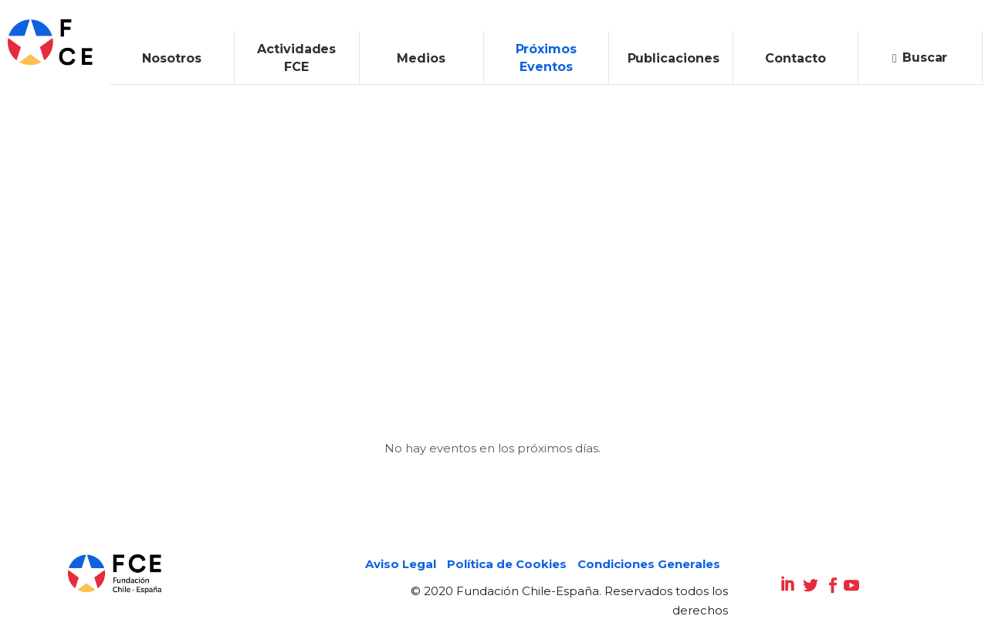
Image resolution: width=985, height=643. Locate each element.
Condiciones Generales (648, 564)
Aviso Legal (400, 564)
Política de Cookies (507, 564)
